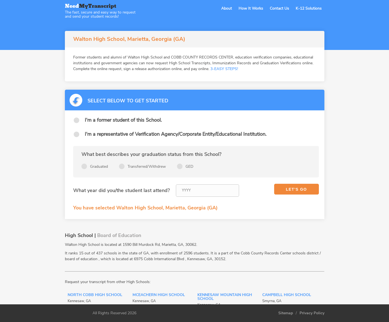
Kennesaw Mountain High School (224, 297)
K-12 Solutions (309, 8)
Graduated (99, 166)
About (226, 8)
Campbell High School (286, 295)
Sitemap (285, 313)
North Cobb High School (95, 295)
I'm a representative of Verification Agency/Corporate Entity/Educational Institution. (175, 134)
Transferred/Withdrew (147, 166)
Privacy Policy (312, 313)
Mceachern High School (159, 295)
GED (189, 166)
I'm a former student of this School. (123, 120)
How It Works (251, 8)
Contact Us (279, 8)
